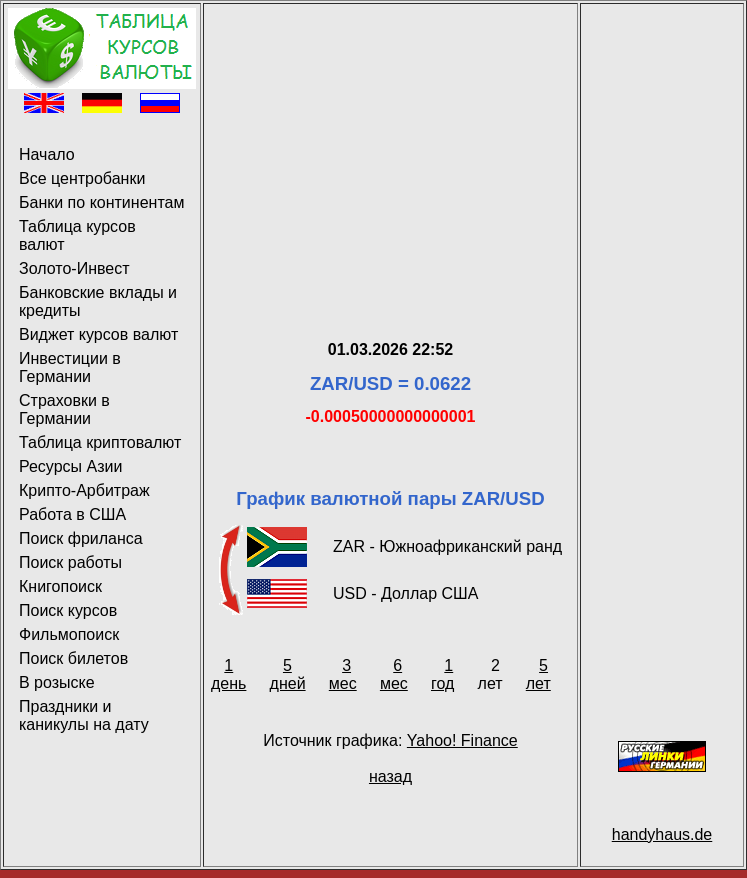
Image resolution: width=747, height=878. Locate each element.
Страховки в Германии (64, 409)
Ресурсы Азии (70, 466)
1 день (228, 674)
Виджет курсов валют (98, 334)
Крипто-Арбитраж (84, 490)
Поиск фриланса (81, 538)
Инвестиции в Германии (70, 367)
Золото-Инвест (74, 268)
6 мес (394, 674)
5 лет (538, 674)
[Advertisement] (390, 148)
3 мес (343, 674)
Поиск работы (70, 562)
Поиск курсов (68, 610)
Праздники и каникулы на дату (84, 715)
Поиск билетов (73, 658)
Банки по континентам (101, 202)
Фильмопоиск (69, 634)
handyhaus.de (662, 834)
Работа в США (72, 514)
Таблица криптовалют (100, 442)
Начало (47, 154)
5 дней (288, 674)
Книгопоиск (60, 586)
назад (390, 776)
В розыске (57, 682)
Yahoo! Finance (462, 740)
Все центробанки (82, 178)
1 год (442, 674)
